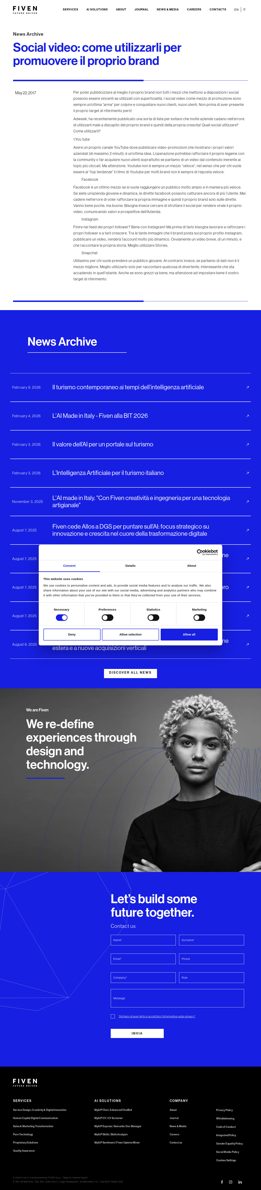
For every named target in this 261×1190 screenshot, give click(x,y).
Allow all (189, 634)
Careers (194, 9)
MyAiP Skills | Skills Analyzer (111, 1134)
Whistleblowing (225, 1118)
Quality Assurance (24, 1150)
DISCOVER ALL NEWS (130, 672)
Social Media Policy (227, 1151)
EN (236, 9)
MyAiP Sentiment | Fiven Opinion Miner (117, 1142)
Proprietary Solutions (25, 1142)
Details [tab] (130, 565)
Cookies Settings (226, 1160)
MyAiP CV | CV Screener (108, 1118)
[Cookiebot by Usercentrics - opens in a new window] (200, 552)
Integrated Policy (226, 1135)
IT (244, 9)
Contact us (176, 1142)
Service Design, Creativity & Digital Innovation (39, 1109)
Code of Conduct (226, 1126)
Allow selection (130, 634)
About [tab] (191, 565)
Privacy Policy (224, 1110)
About (121, 9)
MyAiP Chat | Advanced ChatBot (113, 1109)
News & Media (168, 9)
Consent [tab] (69, 565)
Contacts (218, 9)
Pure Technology (23, 1134)
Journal (142, 9)
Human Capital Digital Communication (35, 1118)
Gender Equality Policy (229, 1143)
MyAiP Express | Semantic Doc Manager (118, 1126)
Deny (72, 634)
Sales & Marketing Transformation (33, 1126)
